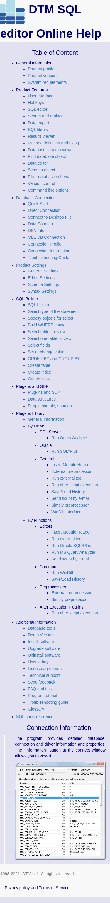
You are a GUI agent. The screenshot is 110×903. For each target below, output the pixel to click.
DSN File (36, 230)
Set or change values (47, 352)
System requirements (47, 82)
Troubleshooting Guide (48, 257)
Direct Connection (44, 210)
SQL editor (37, 109)
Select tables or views (47, 331)
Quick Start (38, 203)
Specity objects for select (50, 318)
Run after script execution (74, 485)
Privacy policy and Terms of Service (37, 887)
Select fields (39, 345)
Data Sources (40, 224)
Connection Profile (44, 244)
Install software (41, 641)
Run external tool (66, 478)
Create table (39, 365)
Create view (39, 378)
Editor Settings (41, 277)
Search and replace (45, 116)
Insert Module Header (71, 464)
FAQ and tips (40, 688)
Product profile (41, 69)
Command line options (48, 190)
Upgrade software (44, 648)
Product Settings (31, 265)
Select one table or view (50, 338)
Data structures (42, 399)
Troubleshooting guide (48, 702)
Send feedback (41, 682)
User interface (40, 95)
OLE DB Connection (46, 237)
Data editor (38, 163)
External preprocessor (71, 471)
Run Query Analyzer (69, 437)
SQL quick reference (34, 716)
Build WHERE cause (46, 325)
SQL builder (38, 304)
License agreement (45, 668)
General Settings (43, 271)
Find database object (47, 156)
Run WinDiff (62, 572)
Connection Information (49, 250)
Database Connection (36, 197)
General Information (46, 419)
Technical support (44, 675)
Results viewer (41, 136)
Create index (39, 372)
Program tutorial (42, 695)
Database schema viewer (51, 149)
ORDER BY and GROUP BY (54, 358)
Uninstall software (44, 655)
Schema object (41, 170)
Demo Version (41, 635)
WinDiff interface (66, 512)
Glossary (36, 709)
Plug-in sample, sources (50, 405)
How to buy (38, 662)
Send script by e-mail (70, 498)
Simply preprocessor (70, 505)
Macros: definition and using (53, 143)
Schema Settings (43, 284)
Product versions (43, 75)
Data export (38, 122)
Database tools (41, 628)
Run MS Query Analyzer (73, 552)
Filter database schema (49, 176)
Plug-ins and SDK (44, 392)
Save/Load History (68, 491)
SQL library (38, 129)
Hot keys (36, 102)
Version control (41, 183)
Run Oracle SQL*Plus (71, 545)
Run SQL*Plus (64, 451)
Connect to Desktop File (50, 217)
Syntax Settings (42, 291)
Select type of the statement (53, 311)
